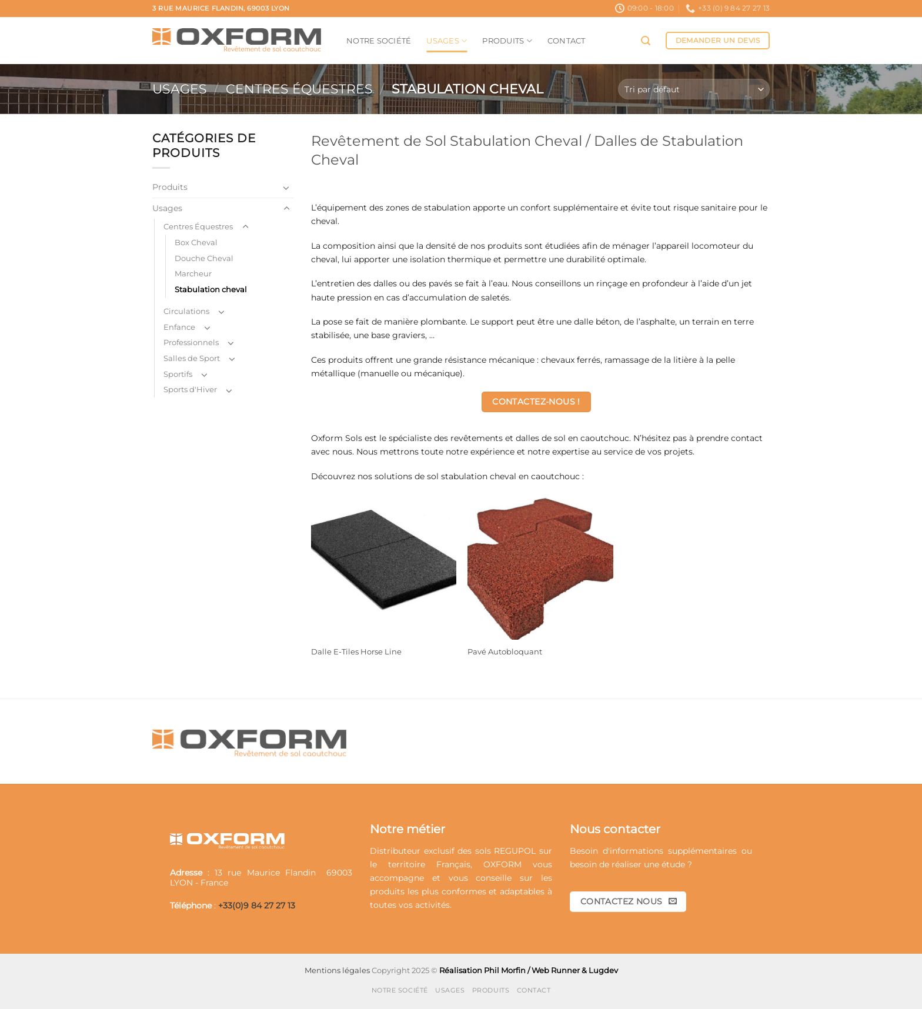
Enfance (179, 327)
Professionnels (191, 342)
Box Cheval (196, 242)
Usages (446, 40)
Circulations (186, 311)
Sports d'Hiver (190, 389)
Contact (566, 40)
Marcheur (193, 273)
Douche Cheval (204, 258)
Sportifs (177, 374)
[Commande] (694, 89)
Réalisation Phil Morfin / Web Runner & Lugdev (528, 970)
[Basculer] (286, 187)
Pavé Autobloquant (504, 651)
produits (387, 891)
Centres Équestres (299, 88)
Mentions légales (337, 970)
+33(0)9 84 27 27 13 (256, 905)
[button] (645, 40)
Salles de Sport (191, 358)
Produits (507, 40)
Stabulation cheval (211, 289)
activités (432, 905)
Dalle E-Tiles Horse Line (356, 651)
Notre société (378, 40)
